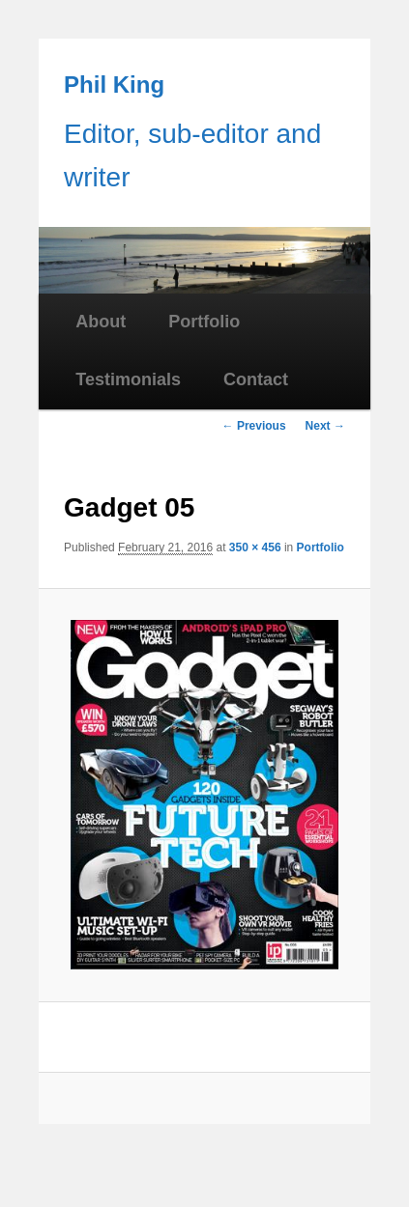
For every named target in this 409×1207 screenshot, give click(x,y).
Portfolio (204, 321)
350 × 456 (255, 547)
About (100, 321)
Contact (255, 379)
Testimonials (128, 379)
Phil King (114, 84)
